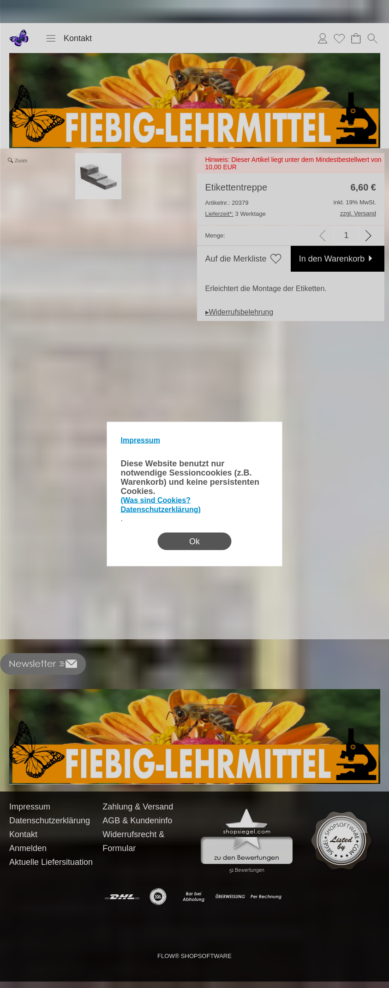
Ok (194, 541)
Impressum (140, 440)
